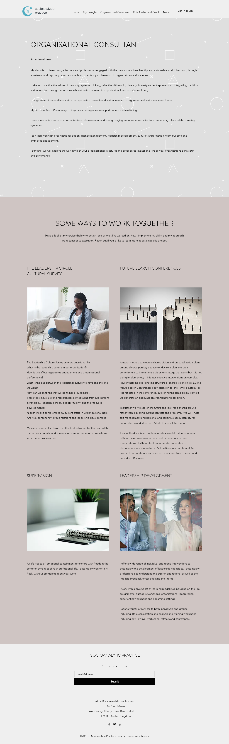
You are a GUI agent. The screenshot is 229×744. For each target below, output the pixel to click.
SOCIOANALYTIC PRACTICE (115, 655)
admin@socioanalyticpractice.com (115, 701)
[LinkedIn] (120, 724)
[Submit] (114, 681)
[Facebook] (109, 724)
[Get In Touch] (185, 11)
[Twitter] (114, 724)
